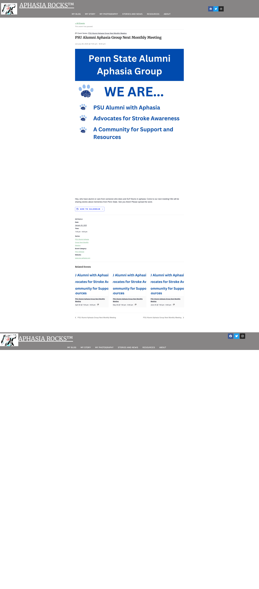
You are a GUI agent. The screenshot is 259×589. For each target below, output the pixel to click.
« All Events (80, 23)
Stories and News (132, 14)
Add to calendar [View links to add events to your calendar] (90, 209)
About (167, 14)
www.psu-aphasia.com (82, 258)
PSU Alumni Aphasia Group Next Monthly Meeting (82, 242)
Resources (153, 14)
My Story (90, 14)
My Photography (109, 14)
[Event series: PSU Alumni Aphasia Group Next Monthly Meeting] (98, 304)
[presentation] (91, 283)
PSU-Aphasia (79, 252)
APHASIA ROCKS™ (46, 5)
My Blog (76, 14)
